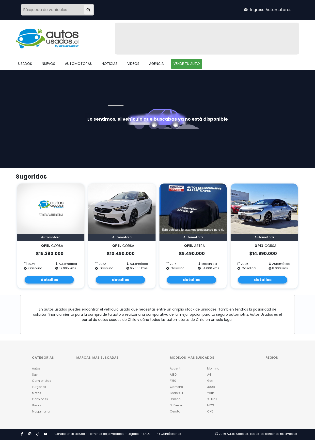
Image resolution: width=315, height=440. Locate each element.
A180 (173, 374)
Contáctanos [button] (169, 434)
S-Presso (176, 405)
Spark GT (176, 393)
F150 (173, 381)
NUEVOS (48, 63)
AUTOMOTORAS (78, 63)
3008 (211, 387)
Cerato (175, 411)
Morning (213, 368)
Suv (35, 374)
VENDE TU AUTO (186, 63)
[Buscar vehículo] (88, 9)
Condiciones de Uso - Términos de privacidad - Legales (96, 434)
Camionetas (41, 381)
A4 (209, 374)
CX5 (210, 411)
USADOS (25, 63)
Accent (175, 368)
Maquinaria (41, 411)
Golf (210, 381)
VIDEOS (133, 63)
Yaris (211, 393)
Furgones (39, 387)
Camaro (176, 387)
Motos (36, 393)
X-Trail (212, 399)
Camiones (40, 399)
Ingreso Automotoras (267, 10)
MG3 (210, 405)
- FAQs (145, 434)
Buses (36, 405)
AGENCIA (156, 63)
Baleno (175, 399)
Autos (36, 368)
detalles (49, 280)
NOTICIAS (109, 63)
